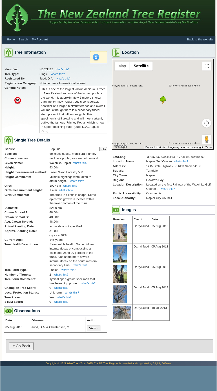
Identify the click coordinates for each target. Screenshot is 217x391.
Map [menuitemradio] (122, 66)
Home (11, 39)
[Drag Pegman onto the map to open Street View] (206, 139)
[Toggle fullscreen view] (206, 66)
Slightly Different (162, 363)
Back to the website (200, 39)
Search (23, 39)
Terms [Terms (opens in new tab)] (209, 147)
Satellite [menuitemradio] (141, 66)
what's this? (62, 69)
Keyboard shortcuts (155, 147)
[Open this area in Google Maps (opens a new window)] (120, 146)
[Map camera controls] (206, 123)
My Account (40, 39)
